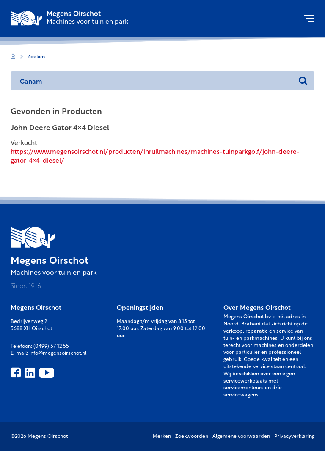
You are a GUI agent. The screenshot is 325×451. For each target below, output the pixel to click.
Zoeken (36, 57)
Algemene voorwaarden (241, 436)
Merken (162, 436)
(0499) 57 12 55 (51, 346)
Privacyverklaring (294, 436)
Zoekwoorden (191, 436)
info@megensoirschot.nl (57, 353)
